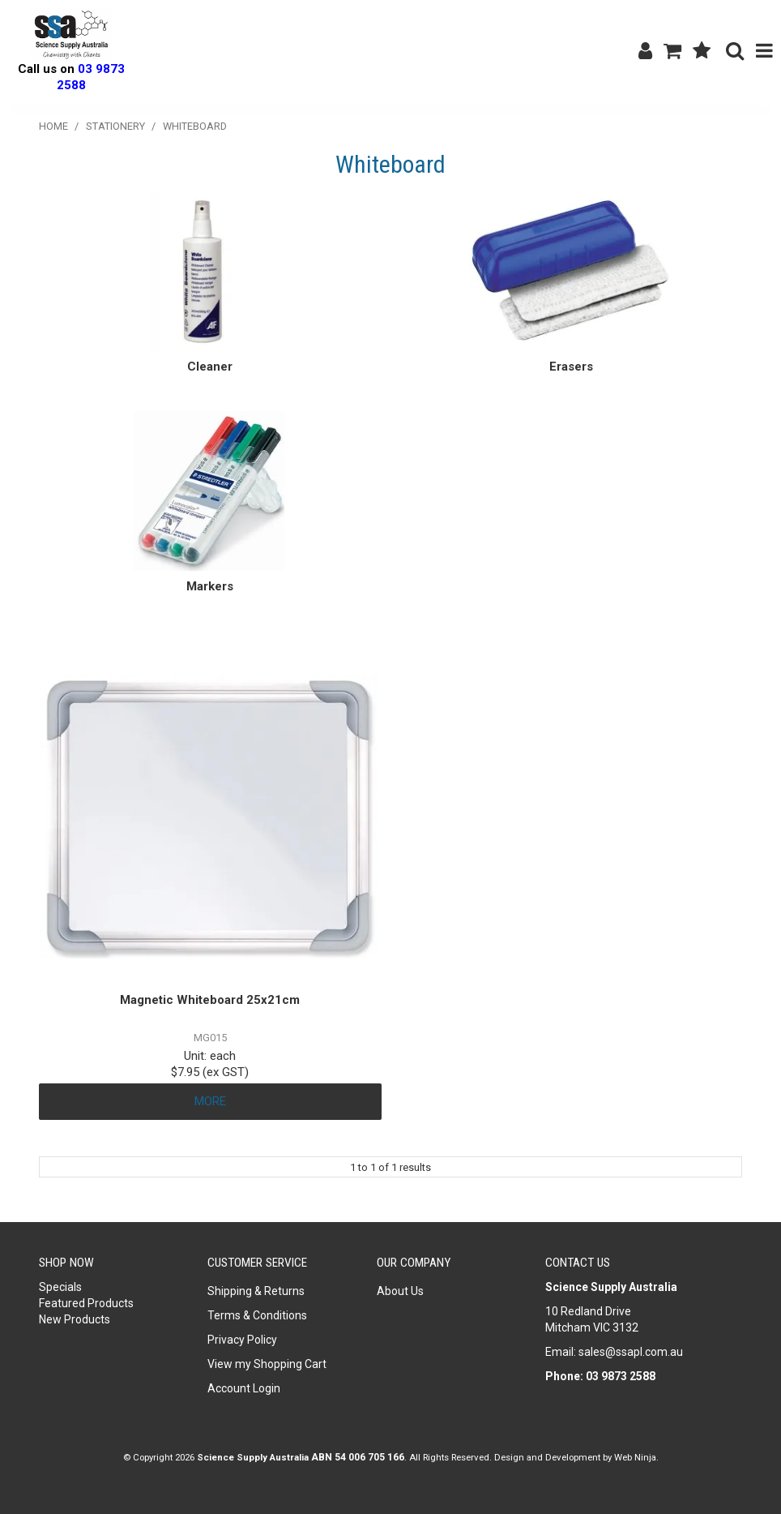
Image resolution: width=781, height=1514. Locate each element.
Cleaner (210, 366)
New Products (74, 1319)
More (210, 1101)
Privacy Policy (242, 1339)
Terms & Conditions (257, 1315)
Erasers (571, 366)
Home (53, 126)
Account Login (243, 1388)
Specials (60, 1286)
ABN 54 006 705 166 (357, 1457)
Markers (209, 586)
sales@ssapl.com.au (630, 1351)
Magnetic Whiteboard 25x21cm (210, 1000)
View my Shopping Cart (266, 1363)
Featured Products (86, 1303)
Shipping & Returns (256, 1291)
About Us (400, 1291)
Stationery (115, 126)
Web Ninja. (636, 1457)
